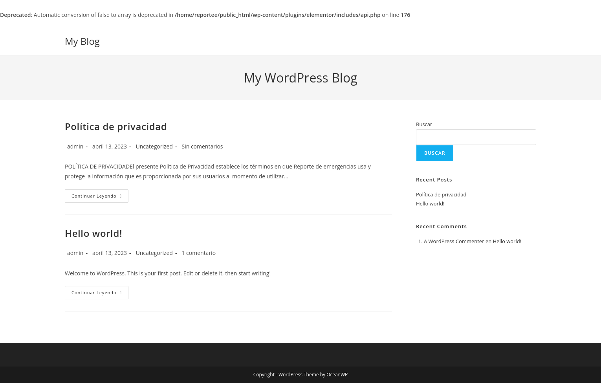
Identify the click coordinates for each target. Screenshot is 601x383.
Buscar (424, 124)
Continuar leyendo (99, 197)
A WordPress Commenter (454, 241)
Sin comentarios (202, 146)
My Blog (82, 41)
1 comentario (198, 253)
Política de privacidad (116, 126)
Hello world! (93, 233)
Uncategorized (154, 146)
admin (75, 146)
